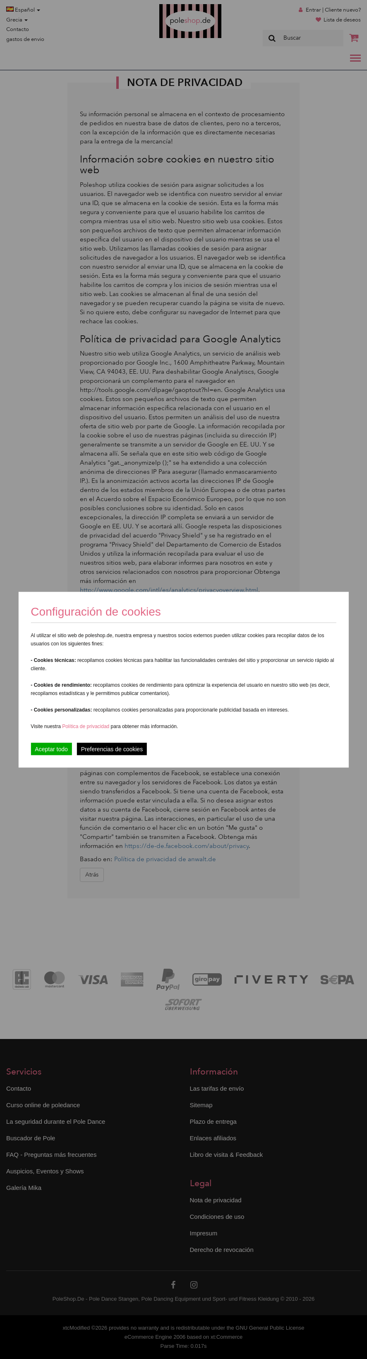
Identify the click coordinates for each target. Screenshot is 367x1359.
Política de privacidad (86, 726)
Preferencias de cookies (112, 748)
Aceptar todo (51, 748)
